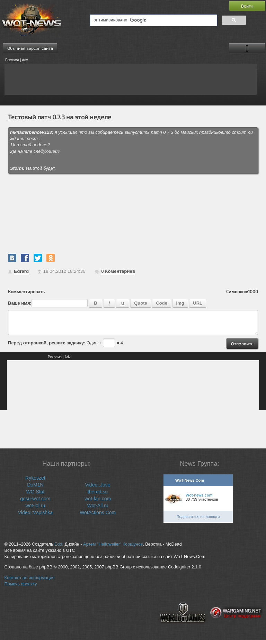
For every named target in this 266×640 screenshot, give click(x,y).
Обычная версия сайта (30, 48)
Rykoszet (35, 478)
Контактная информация (30, 577)
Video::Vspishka (35, 512)
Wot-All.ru (97, 505)
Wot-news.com (199, 495)
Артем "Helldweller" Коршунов (113, 544)
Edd (58, 544)
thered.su (98, 491)
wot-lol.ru (35, 505)
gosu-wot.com (35, 498)
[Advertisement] (131, 79)
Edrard (21, 271)
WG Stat (35, 491)
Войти (247, 6)
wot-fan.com (98, 498)
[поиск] (153, 20)
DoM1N (35, 485)
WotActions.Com (98, 512)
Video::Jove (97, 485)
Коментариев (118, 271)
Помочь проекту (21, 584)
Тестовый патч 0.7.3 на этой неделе (59, 117)
